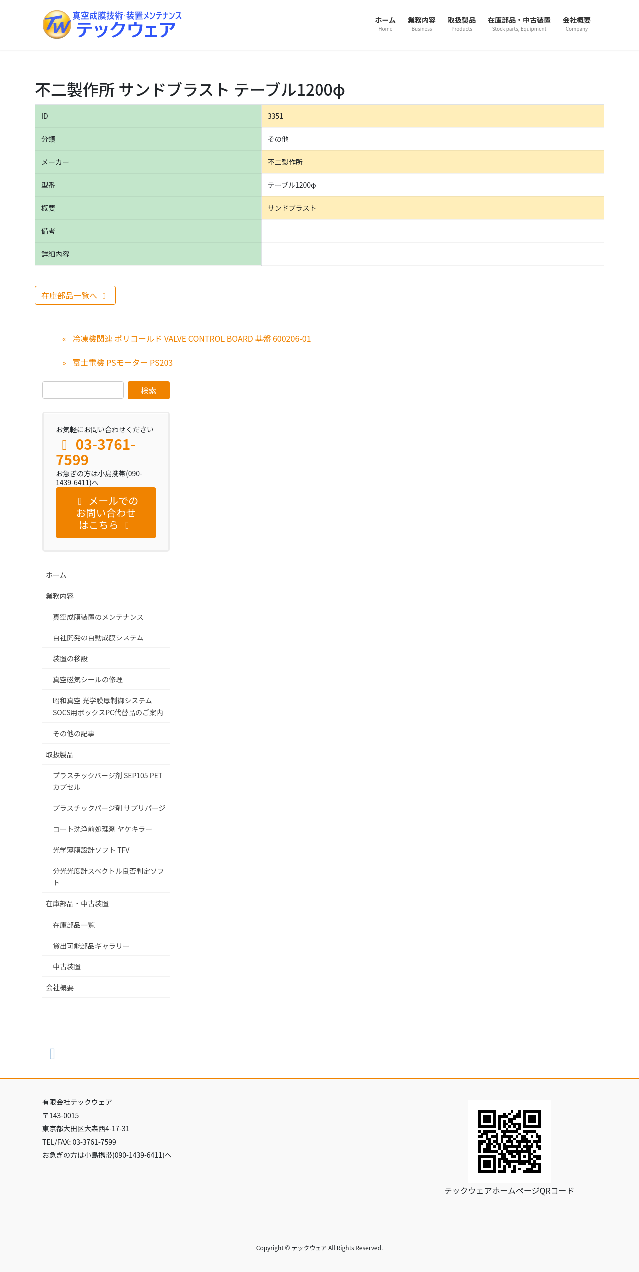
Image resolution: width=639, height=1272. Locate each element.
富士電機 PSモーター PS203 (122, 362)
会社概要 (60, 987)
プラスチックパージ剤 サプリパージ (109, 808)
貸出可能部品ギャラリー (91, 946)
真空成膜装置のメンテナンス (98, 617)
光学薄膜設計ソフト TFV (91, 850)
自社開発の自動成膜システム (98, 637)
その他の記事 (74, 733)
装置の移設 (70, 658)
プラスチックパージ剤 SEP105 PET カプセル (107, 781)
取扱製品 (60, 754)
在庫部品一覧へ (75, 295)
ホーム (56, 575)
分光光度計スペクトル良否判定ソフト (108, 876)
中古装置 (67, 966)
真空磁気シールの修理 (88, 679)
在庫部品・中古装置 (77, 903)
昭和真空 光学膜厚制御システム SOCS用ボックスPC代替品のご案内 (108, 706)
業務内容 (60, 596)
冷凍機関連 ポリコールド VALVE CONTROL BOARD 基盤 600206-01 (191, 338)
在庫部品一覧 (74, 925)
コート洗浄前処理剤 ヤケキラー (102, 829)
